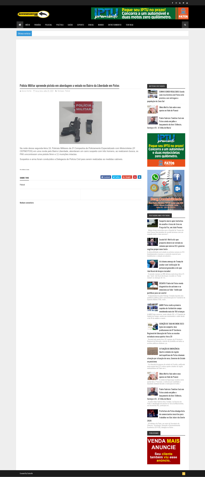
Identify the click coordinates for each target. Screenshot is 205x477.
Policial (48, 24)
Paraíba (37, 24)
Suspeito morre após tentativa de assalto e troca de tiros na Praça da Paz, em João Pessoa (171, 224)
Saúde (70, 24)
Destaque (61, 90)
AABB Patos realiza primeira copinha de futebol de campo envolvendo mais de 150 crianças (172, 308)
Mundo (101, 24)
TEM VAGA (129, 24)
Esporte (80, 24)
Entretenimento (115, 24)
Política (59, 24)
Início (27, 24)
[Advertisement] (102, 58)
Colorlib (30, 473)
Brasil (91, 24)
